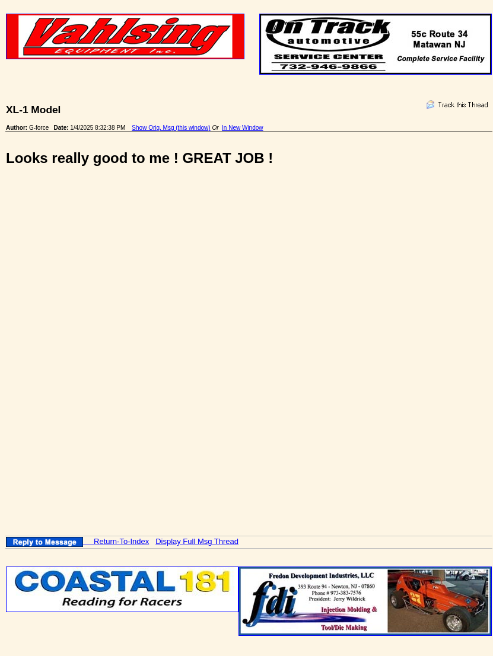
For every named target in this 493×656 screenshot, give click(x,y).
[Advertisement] (178, 275)
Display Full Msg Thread (196, 541)
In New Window (242, 127)
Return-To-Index (121, 541)
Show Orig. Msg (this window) (171, 127)
